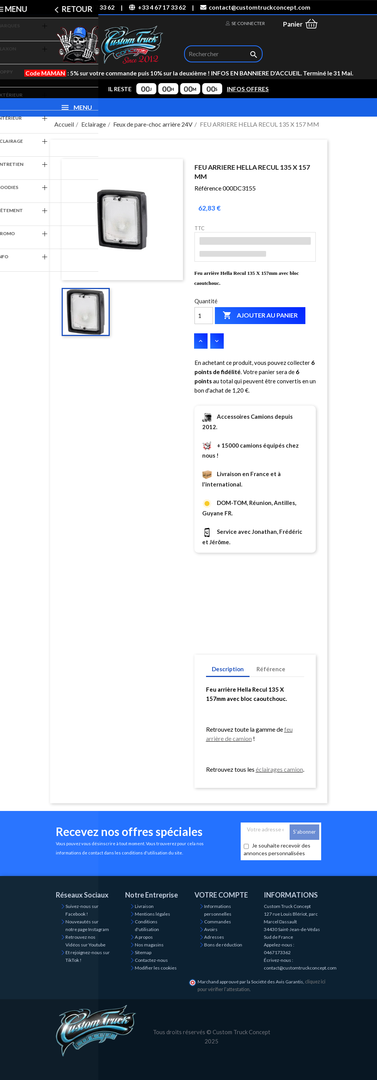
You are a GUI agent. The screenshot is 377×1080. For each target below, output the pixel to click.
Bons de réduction (223, 945)
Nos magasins (149, 945)
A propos (144, 937)
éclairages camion (279, 769)
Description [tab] (228, 668)
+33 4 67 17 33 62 (157, 7)
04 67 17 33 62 (90, 7)
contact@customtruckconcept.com (255, 7)
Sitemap (143, 952)
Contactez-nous (151, 960)
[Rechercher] (223, 53)
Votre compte (221, 895)
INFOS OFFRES (248, 88)
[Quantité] (203, 315)
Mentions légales (152, 914)
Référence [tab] (270, 668)
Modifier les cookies (156, 968)
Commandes (217, 922)
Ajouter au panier (260, 316)
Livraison (144, 906)
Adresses (214, 937)
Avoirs (211, 929)
